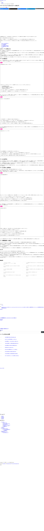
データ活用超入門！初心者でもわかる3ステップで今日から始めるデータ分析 (35, 262)
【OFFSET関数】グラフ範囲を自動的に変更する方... (12, 343)
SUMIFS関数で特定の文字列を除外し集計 (10, 337)
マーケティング (35, 307)
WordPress (4, 463)
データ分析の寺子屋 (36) (4, 428)
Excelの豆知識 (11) (5, 424)
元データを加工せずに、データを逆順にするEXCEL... (12, 355)
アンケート (10, 307)
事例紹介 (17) (3, 431)
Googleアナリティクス (5, 307)
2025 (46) (2, 416)
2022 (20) (2, 418)
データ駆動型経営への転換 (5, 46)
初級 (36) (5, 430)
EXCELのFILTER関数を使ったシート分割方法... (11, 349)
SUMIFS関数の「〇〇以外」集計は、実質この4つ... (11, 341)
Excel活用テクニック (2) (6, 425)
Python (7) (2, 427)
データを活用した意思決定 (5, 45)
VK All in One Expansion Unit (15, 463)
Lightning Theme (9, 463)
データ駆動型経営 (30, 307)
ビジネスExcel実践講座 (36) (6, 429)
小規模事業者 (39, 307)
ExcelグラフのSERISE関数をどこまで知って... (11, 339)
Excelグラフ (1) (5, 422)
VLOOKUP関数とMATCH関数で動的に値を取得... (11, 353)
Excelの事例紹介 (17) (5, 432)
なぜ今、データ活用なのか (5, 43)
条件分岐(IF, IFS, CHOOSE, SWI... (9, 347)
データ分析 (23, 307)
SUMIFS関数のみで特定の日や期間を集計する (11, 345)
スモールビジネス (14, 307)
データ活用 (26, 307)
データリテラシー (19, 307)
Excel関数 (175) (5, 426)
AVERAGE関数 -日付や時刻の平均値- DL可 (10, 351)
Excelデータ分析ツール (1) (6, 423)
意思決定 (42, 307)
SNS (8, 307)
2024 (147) (2, 417)
